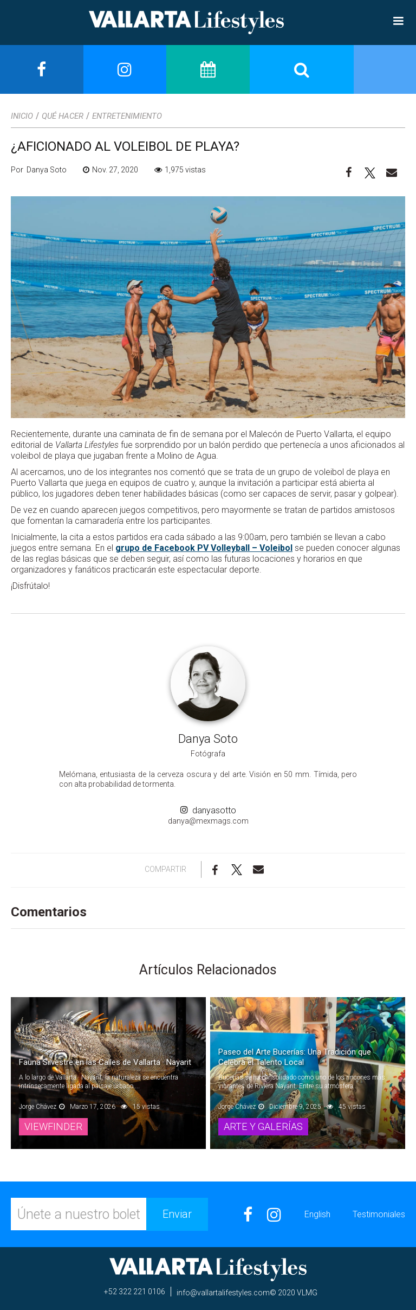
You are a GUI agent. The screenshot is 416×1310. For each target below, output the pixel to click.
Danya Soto (208, 739)
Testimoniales (379, 1214)
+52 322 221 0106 (134, 1291)
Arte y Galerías (267, 1126)
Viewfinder (54, 1126)
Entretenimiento (127, 116)
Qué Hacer (62, 116)
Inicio (22, 116)
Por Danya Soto (39, 169)
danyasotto (208, 810)
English (317, 1214)
